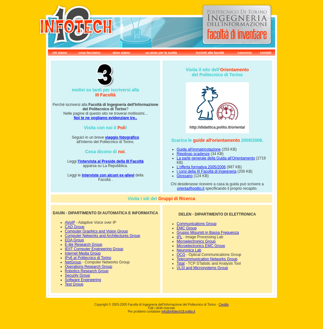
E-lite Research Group (84, 244)
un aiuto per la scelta (161, 53)
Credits (224, 304)
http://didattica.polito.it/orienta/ (217, 127)
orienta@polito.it (190, 188)
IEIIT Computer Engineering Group (94, 249)
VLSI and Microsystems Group (202, 268)
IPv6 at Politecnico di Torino (88, 258)
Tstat (181, 263)
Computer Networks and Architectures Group (102, 236)
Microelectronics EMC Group (201, 246)
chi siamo (59, 53)
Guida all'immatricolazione (199, 149)
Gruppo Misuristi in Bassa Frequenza (208, 232)
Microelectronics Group (196, 241)
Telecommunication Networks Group (207, 259)
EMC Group (187, 228)
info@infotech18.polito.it (178, 311)
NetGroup (73, 262)
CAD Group (75, 227)
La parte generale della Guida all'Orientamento (216, 158)
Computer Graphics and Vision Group (96, 231)
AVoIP (70, 222)
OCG (181, 254)
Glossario (185, 176)
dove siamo (121, 53)
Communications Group (196, 224)
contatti (265, 53)
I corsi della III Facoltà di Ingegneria (206, 171)
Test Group (74, 284)
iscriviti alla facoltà (210, 53)
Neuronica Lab (189, 250)
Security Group (77, 275)
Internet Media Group (83, 253)
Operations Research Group (88, 266)
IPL (179, 237)
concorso (245, 53)
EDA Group (74, 240)
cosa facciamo (89, 53)
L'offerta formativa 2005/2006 (201, 167)
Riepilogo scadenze (193, 154)
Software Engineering (83, 280)
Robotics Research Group (87, 271)
